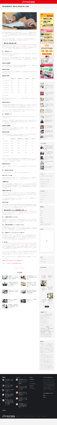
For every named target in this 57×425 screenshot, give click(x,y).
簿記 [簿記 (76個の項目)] (50, 333)
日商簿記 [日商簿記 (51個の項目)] (42, 333)
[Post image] (4, 277)
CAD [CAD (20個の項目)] (42, 314)
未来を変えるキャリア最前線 (44, 179)
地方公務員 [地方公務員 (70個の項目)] (46, 330)
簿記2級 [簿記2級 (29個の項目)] (44, 334)
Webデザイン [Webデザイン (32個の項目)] (42, 318)
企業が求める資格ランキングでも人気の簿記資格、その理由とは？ (31, 277)
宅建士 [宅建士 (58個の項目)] (49, 331)
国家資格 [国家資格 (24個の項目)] (41, 330)
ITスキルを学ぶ (32, 388)
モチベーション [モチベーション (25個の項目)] (42, 327)
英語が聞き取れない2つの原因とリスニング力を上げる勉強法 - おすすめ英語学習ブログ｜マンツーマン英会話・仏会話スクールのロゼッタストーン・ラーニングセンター (47, 351)
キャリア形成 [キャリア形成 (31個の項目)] (42, 322)
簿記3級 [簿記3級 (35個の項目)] (47, 334)
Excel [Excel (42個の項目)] (46, 314)
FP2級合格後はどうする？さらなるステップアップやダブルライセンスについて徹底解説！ (48, 87)
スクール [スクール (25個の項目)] (47, 322)
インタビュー (32, 381)
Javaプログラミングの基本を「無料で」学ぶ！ (31, 300)
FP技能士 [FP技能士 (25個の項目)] (50, 314)
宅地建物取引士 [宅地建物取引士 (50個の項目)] (44, 331)
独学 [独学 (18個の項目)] (45, 333)
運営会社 (44, 397)
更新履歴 (4, 410)
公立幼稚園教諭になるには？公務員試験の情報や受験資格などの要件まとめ (48, 111)
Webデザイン (42, 199)
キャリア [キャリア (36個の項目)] (45, 319)
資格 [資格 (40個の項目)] (48, 336)
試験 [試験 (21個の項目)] (41, 336)
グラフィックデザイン (43, 195)
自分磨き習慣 (32, 379)
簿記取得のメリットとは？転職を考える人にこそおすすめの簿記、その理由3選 (13, 277)
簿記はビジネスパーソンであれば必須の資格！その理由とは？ (13, 291)
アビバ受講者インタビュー (44, 183)
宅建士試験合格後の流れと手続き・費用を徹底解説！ (48, 127)
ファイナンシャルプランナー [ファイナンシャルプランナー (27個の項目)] (44, 324)
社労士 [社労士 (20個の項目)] (47, 333)
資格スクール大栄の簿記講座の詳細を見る (15, 263)
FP (40, 208)
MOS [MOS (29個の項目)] (50, 315)
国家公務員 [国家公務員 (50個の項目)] (50, 328)
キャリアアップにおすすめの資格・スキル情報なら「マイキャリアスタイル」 (30, 416)
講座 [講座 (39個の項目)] (46, 336)
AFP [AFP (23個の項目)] (41, 314)
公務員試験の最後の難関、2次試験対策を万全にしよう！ (48, 121)
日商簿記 (17, 268)
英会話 (41, 201)
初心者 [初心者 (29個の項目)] (46, 328)
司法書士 (41, 219)
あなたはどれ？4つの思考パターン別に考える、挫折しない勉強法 (48, 93)
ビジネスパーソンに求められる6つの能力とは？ (48, 116)
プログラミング (42, 197)
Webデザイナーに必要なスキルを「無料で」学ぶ (13, 300)
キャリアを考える (32, 383)
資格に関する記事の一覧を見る (45, 224)
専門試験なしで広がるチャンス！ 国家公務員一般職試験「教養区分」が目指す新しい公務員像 (9, 401)
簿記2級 (24, 268)
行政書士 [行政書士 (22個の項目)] (50, 334)
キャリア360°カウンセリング (48, 393)
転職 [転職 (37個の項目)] (50, 336)
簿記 (3, 13)
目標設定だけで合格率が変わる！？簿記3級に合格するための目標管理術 (13, 284)
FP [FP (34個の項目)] (48, 314)
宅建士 (41, 217)
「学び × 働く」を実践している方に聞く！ (46, 177)
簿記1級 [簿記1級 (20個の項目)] (41, 334)
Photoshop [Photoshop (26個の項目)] (42, 317)
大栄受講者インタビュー (44, 186)
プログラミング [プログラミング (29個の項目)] (43, 325)
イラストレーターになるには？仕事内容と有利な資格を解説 (48, 136)
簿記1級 (21, 268)
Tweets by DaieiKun (43, 261)
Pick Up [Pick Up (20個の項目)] (45, 317)
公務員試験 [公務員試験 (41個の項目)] (42, 328)
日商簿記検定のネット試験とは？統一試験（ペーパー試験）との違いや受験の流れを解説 (31, 284)
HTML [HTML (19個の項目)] (41, 315)
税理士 (41, 213)
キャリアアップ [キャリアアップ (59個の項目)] (44, 321)
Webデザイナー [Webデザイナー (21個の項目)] (48, 317)
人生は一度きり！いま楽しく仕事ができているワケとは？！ (9, 380)
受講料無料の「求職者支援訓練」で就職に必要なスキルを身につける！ (13, 306)
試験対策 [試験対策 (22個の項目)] (43, 336)
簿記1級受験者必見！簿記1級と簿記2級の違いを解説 (48, 131)
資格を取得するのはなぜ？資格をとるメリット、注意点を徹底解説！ (48, 99)
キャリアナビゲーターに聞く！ (45, 181)
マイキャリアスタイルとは (47, 377)
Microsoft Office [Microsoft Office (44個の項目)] (45, 315)
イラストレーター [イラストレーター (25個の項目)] (48, 318)
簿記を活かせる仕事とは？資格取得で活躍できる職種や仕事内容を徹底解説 (31, 291)
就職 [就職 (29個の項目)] (52, 331)
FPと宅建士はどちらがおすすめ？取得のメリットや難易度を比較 (48, 105)
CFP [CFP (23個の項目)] (44, 314)
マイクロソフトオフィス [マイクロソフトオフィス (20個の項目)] (49, 325)
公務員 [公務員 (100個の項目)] (47, 327)
